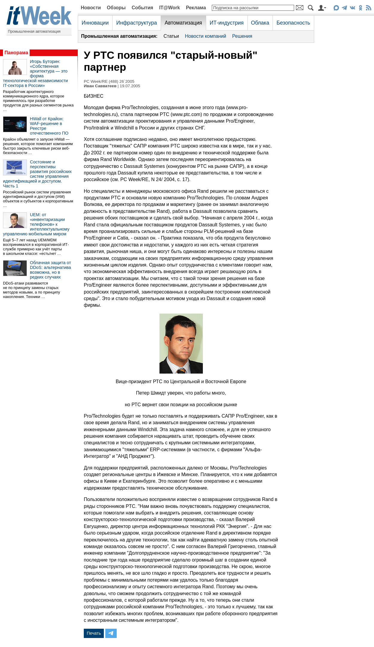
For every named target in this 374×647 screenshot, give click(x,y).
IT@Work (169, 7)
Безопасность (293, 23)
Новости (91, 7)
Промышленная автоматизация (34, 31)
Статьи (171, 36)
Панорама (16, 52)
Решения (242, 36)
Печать (94, 633)
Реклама (196, 7)
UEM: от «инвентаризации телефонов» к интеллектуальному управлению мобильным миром (36, 224)
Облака (260, 23)
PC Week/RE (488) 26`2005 (109, 81)
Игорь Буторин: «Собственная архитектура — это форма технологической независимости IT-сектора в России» (35, 73)
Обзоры (116, 7)
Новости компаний (205, 36)
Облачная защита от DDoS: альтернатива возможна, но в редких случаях (50, 269)
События (142, 7)
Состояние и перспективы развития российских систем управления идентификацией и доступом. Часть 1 (37, 174)
